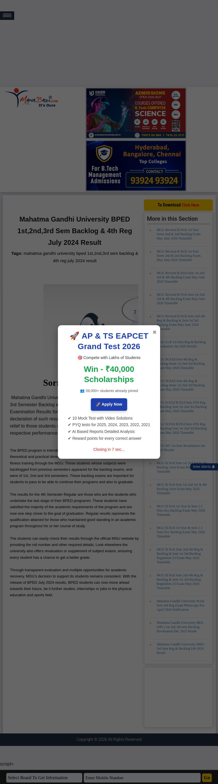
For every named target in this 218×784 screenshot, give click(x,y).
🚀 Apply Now (109, 404)
